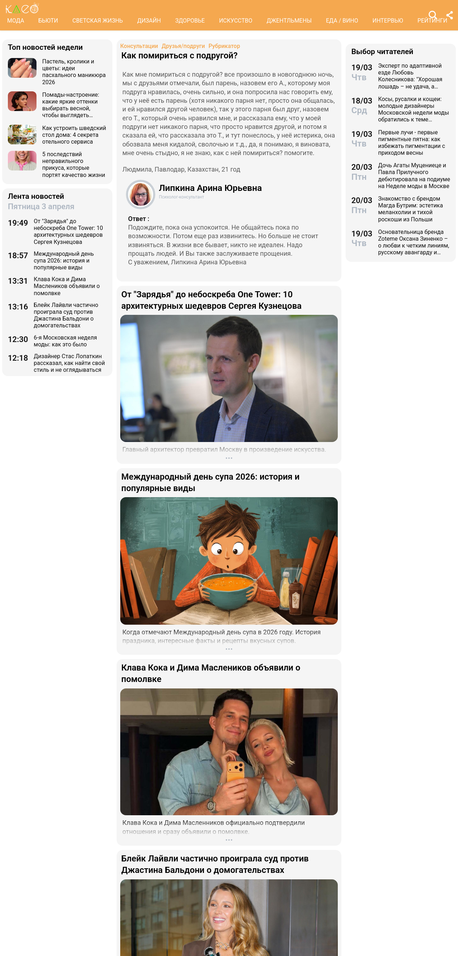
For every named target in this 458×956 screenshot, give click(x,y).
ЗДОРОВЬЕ (190, 20)
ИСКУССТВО (235, 20)
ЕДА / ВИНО (342, 20)
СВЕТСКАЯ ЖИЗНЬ (97, 20)
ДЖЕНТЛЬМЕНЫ (289, 20)
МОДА (15, 20)
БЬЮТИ (48, 20)
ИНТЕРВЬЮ (387, 20)
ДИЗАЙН (149, 20)
